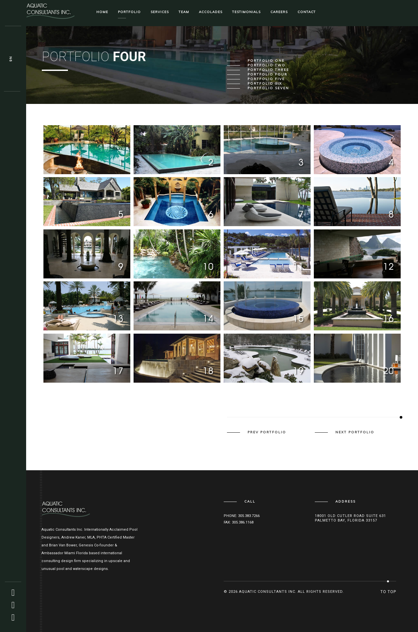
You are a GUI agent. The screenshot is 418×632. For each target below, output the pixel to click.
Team (184, 12)
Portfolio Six (265, 84)
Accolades (210, 12)
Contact (306, 12)
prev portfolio (267, 432)
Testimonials (246, 12)
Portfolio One (266, 61)
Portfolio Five (266, 79)
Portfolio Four (267, 74)
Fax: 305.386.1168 (238, 522)
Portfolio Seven (268, 88)
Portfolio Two (266, 65)
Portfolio (129, 12)
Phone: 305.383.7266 (242, 516)
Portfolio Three (268, 70)
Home (102, 12)
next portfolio (354, 432)
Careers (279, 12)
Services (160, 12)
